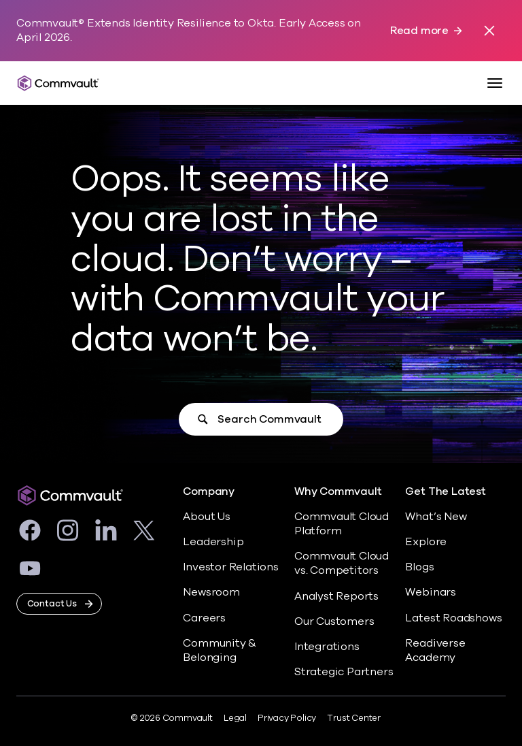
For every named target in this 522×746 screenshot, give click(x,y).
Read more (419, 31)
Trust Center (354, 718)
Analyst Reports (336, 596)
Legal (235, 718)
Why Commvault (338, 492)
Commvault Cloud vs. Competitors (341, 563)
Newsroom (211, 592)
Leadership (213, 541)
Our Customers (334, 621)
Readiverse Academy (435, 650)
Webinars (430, 592)
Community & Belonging (219, 650)
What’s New (435, 516)
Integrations (327, 646)
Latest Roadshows (453, 618)
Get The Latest (445, 492)
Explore (426, 541)
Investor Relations (231, 567)
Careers (204, 618)
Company (208, 492)
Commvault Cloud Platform (341, 523)
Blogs (419, 567)
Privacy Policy (287, 718)
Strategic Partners (344, 671)
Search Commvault (269, 419)
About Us (206, 516)
